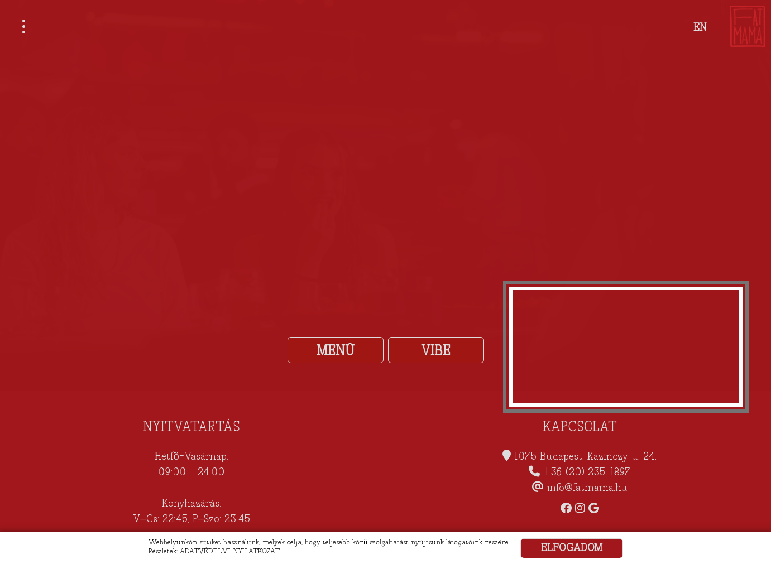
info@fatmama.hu (587, 487)
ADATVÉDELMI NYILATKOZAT (230, 551)
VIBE (436, 351)
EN (700, 27)
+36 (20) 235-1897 (586, 472)
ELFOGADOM (571, 548)
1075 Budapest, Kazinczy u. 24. (585, 456)
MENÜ (336, 351)
